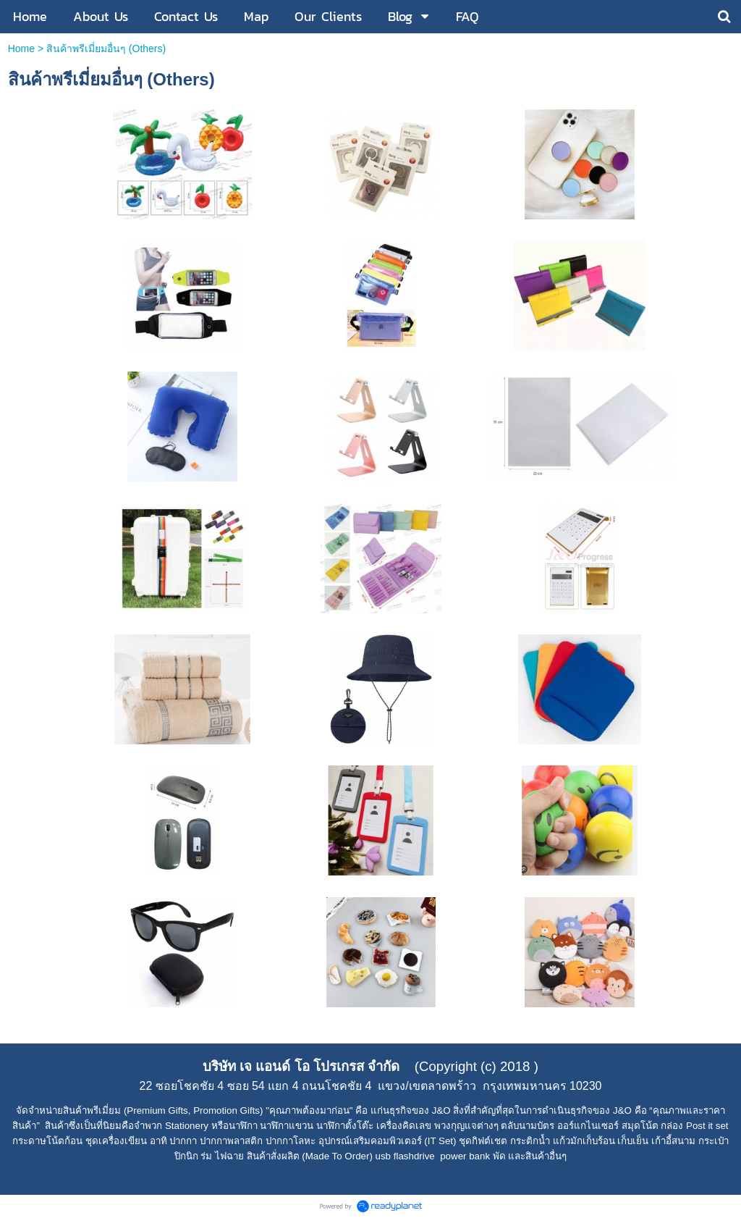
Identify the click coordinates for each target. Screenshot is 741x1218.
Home (21, 48)
